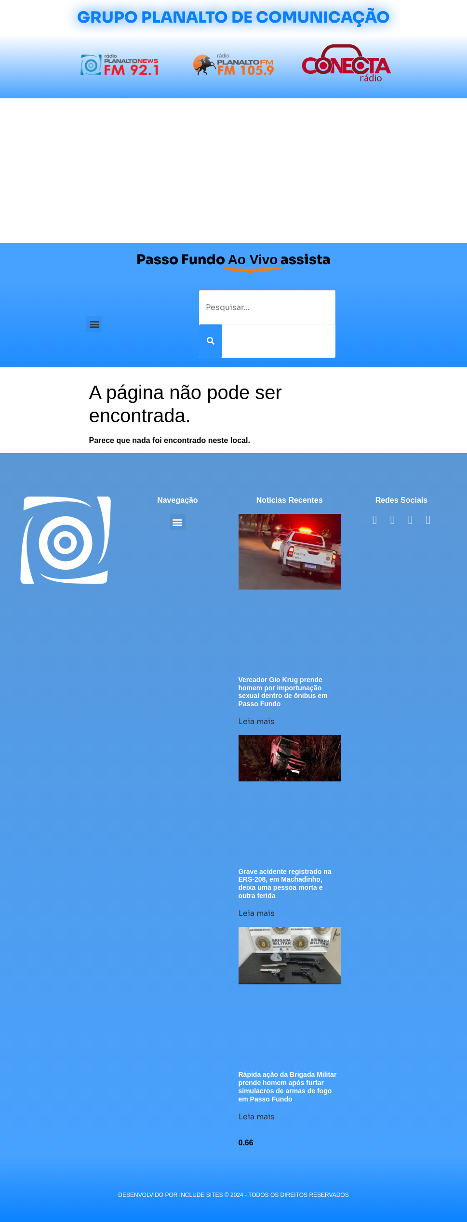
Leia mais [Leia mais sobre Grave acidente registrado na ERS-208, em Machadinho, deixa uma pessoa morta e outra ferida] (257, 913)
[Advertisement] (233, 170)
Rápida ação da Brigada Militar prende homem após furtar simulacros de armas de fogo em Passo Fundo (288, 1086)
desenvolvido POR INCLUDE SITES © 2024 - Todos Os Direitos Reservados (233, 1195)
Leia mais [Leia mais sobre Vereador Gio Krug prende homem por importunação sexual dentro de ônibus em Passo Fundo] (257, 721)
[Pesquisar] (210, 341)
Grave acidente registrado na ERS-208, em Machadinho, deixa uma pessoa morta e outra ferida (285, 884)
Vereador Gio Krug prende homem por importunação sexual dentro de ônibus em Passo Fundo (283, 692)
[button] (94, 324)
